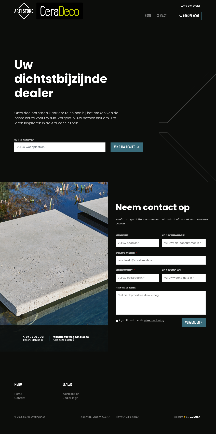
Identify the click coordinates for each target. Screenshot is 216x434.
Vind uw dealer (126, 147)
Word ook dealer (191, 5)
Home (148, 16)
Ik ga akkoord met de (141, 320)
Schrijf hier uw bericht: (126, 287)
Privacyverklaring (127, 417)
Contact (161, 16)
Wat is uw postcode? (125, 270)
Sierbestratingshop (34, 417)
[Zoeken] (59, 147)
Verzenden (192, 322)
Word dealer (70, 394)
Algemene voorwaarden (95, 417)
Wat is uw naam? (123, 235)
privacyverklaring (154, 320)
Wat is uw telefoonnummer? (174, 235)
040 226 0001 (189, 16)
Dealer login (70, 398)
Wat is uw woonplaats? (172, 270)
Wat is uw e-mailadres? (126, 253)
